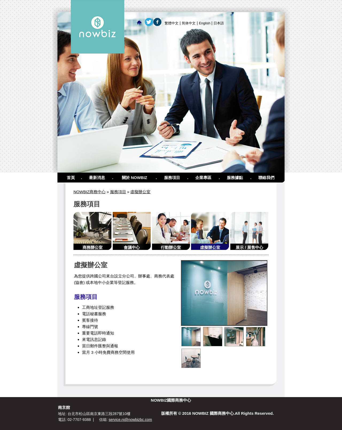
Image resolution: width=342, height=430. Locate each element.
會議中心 (132, 247)
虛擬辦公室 (140, 191)
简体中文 (189, 23)
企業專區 (203, 177)
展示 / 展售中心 (249, 247)
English (204, 23)
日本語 (218, 23)
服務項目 (172, 177)
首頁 (71, 177)
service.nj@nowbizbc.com (130, 419)
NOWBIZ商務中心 (89, 191)
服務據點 (235, 177)
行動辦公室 (171, 247)
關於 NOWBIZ (134, 177)
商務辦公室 (93, 247)
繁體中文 (171, 23)
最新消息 (97, 177)
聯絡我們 (266, 177)
